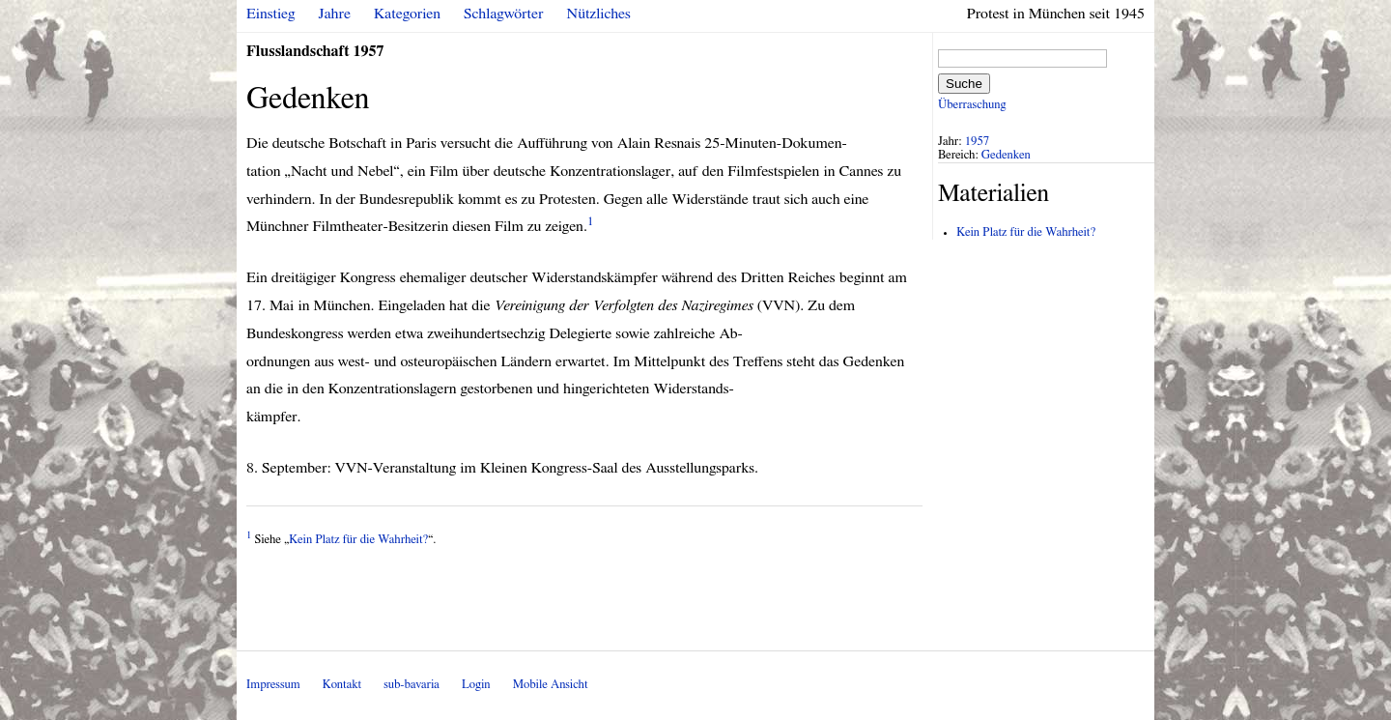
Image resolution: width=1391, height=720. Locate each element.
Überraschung (972, 105)
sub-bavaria (411, 684)
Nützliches (599, 13)
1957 (977, 141)
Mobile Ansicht (550, 684)
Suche (964, 83)
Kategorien (407, 13)
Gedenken (1006, 155)
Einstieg (271, 13)
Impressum (273, 684)
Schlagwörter (503, 13)
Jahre (335, 13)
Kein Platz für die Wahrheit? (358, 539)
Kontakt (342, 684)
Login (476, 684)
